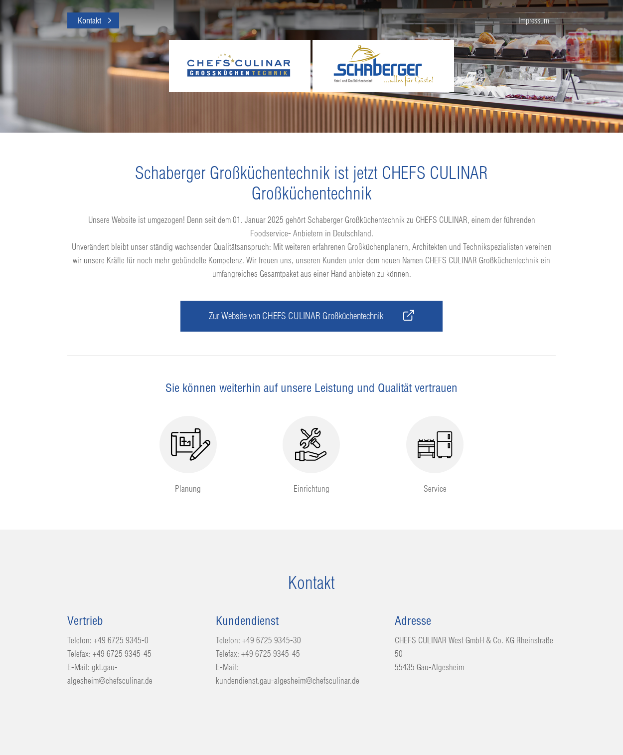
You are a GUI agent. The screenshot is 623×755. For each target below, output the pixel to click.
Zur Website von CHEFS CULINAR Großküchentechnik (311, 316)
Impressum (533, 20)
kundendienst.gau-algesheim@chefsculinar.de (287, 680)
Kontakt (89, 20)
